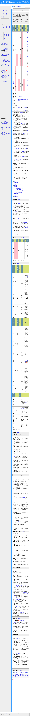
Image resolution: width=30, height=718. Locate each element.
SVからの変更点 (5, 44)
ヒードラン (15, 585)
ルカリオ (3, 129)
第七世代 (22, 674)
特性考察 (16, 182)
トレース (15, 232)
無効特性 (24, 151)
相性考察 (16, 193)
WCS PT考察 (7, 62)
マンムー (23, 562)
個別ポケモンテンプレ (6, 75)
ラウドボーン (4, 132)
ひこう (22, 96)
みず (19, 99)
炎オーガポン (19, 159)
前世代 (7, 1)
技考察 (15, 185)
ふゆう (26, 402)
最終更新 (13, 2)
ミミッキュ (25, 592)
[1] (17, 613)
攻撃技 (4, 51)
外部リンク (16, 196)
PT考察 (3, 59)
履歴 (1, 2)
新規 (23, 1)
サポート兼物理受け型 (20, 192)
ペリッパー (4, 131)
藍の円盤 (16, 676)
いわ (25, 96)
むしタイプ (17, 675)
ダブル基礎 (5, 61)
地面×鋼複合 (23, 620)
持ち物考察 (19, 189)
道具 (3, 54)
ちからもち (27, 71)
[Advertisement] (5, 100)
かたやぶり (15, 211)
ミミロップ (4, 126)
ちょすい (18, 110)
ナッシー (25, 299)
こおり (21, 99)
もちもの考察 (6, 54)
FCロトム (23, 123)
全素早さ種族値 (5, 48)
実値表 (4, 49)
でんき (19, 96)
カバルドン (18, 606)
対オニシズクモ (17, 195)
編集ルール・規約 (5, 77)
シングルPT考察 (5, 60)
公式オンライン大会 (5, 65)
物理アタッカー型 (19, 188)
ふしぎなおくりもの (5, 71)
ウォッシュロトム (23, 510)
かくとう (25, 99)
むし (22, 112)
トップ (19, 1)
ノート (19, 6)
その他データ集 (4, 56)
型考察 (15, 186)
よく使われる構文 (5, 76)
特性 (7, 49)
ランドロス (20, 585)
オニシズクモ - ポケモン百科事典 (20, 672)
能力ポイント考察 (17, 184)
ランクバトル (4, 64)
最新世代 (10, 1)
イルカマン (13, 82)
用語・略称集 (4, 55)
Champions (3, 1)
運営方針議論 (4, 78)
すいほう (18, 107)
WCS (3, 62)
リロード (5, 2)
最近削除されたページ (6, 123)
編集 (25, 1)
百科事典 (15, 1)
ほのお (25, 107)
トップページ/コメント (6, 122)
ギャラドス (16, 597)
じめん (14, 126)
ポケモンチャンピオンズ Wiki (10, 713)
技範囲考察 (4, 53)
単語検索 (10, 2)
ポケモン (17, 674)
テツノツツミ (16, 521)
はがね (21, 100)
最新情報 (3, 70)
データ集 (3, 46)
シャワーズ (22, 612)
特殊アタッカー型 (19, 190)
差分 (27, 1)
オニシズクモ (3, 4)
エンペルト (4, 121)
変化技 (7, 51)
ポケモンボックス (5, 43)
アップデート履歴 (5, 72)
